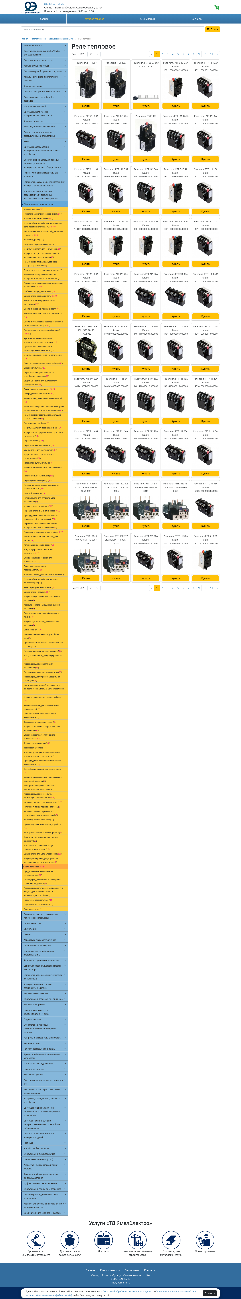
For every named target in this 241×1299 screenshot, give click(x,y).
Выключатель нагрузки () (37, 592)
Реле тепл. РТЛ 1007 (86, 62)
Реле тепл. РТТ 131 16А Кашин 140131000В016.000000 (86, 225)
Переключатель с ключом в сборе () (42, 511)
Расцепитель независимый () (39, 476)
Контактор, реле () (34, 240)
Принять (210, 1293)
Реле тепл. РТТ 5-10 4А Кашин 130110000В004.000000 (176, 173)
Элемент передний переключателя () (42, 309)
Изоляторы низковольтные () (38, 900)
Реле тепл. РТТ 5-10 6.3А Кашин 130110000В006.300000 (145, 225)
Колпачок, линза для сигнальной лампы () (44, 574)
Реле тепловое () (34, 867)
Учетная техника (32, 1043)
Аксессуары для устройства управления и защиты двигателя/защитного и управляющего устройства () (43, 891)
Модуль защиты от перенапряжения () (42, 428)
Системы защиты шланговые (38, 60)
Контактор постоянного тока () (39, 820)
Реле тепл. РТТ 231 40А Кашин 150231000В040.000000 (146, 540)
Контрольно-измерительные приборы (42, 1037)
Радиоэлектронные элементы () (39, 904)
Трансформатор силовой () (37, 743)
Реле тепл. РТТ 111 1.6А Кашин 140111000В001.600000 (205, 330)
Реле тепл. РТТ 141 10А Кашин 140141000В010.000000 (146, 382)
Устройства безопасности (36, 1148)
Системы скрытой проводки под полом (43, 71)
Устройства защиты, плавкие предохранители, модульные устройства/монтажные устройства (41, 195)
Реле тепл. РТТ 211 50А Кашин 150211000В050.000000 (86, 120)
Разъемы (28, 1143)
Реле (26, 141)
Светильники (30, 929)
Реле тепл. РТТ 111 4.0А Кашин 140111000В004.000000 (146, 330)
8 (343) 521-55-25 (54, 4)
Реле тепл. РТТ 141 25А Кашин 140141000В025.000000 (116, 120)
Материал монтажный (35, 106)
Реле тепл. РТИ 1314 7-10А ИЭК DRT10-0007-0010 (86, 540)
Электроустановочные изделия (39, 126)
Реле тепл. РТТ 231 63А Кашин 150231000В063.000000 (206, 487)
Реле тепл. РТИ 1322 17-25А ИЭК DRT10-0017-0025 (116, 540)
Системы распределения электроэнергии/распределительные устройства (42, 151)
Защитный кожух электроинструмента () (43, 270)
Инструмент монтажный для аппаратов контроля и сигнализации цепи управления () (44, 689)
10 (204, 54)
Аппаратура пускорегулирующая (40, 940)
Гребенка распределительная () (39, 291)
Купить (86, 106)
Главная (44, 19)
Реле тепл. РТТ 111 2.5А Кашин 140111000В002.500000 (116, 330)
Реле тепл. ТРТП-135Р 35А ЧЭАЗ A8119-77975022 (86, 330)
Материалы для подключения (38, 1063)
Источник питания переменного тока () (42, 807)
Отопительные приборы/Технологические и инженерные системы (40, 1028)
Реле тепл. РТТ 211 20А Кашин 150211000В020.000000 (146, 435)
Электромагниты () (33, 909)
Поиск (212, 29)
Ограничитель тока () (34, 368)
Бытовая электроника (34, 1004)
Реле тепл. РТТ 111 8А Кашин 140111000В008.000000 (206, 120)
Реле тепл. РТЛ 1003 (145, 116)
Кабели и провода (33, 45)
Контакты (196, 19)
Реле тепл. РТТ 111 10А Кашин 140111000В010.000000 (86, 173)
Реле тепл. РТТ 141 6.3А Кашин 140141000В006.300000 (86, 382)
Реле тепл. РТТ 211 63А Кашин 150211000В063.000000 (86, 435)
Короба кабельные (33, 86)
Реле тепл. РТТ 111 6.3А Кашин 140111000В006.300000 (116, 173)
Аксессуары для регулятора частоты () (43, 672)
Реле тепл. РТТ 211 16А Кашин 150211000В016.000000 (116, 435)
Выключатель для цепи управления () (43, 854)
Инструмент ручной (33, 1074)
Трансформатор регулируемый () (39, 722)
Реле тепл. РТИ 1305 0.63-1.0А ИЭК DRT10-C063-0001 (86, 487)
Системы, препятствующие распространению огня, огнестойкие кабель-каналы (42, 1124)
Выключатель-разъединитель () (40, 296)
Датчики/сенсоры (32, 923)
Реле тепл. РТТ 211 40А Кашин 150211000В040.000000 (176, 277)
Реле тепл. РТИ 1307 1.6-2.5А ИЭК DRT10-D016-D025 (116, 487)
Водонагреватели (32, 1019)
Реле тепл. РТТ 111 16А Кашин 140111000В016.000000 (206, 173)
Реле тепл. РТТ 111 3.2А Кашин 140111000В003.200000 (176, 540)
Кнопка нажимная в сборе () (38, 506)
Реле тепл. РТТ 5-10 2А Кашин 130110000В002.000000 (206, 540)
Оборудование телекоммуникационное (43, 999)
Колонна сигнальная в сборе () (39, 545)
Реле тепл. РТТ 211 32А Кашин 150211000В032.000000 (146, 277)
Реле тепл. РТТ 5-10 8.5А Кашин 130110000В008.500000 (175, 225)
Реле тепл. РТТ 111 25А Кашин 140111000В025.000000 (116, 277)
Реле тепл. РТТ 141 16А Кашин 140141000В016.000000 (176, 382)
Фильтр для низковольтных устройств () (43, 832)
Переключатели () (34, 441)
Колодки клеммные (33, 121)
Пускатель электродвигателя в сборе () (43, 532)
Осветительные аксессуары (37, 945)
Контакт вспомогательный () (38, 218)
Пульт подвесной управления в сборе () (43, 363)
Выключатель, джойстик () (36, 423)
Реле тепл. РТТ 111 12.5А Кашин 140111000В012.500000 (205, 66)
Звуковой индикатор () (34, 493)
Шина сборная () (32, 630)
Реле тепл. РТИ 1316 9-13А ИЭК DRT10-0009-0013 (146, 487)
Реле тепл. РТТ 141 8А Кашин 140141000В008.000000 (116, 382)
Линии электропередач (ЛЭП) (38, 1159)
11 (211, 54)
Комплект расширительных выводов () (43, 651)
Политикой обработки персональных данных (128, 1291)
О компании (147, 19)
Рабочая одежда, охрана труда (39, 1049)
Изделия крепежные (34, 1069)
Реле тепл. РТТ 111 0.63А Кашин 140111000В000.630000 (205, 277)
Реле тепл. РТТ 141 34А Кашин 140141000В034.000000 (146, 173)
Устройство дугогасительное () (38, 463)
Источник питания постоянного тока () (43, 802)
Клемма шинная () (33, 209)
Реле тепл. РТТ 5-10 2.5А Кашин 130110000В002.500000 (175, 66)
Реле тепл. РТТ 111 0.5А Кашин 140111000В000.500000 (205, 435)
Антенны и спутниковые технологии (41, 960)
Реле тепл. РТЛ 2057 (116, 62)
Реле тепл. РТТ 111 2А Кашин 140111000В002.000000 (206, 225)
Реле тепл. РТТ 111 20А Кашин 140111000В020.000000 (86, 277)
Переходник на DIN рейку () (37, 480)
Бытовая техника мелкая (36, 993)
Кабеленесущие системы (36, 66)
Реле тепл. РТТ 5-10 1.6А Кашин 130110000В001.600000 (116, 225)
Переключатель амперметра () (39, 445)
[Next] (217, 54)
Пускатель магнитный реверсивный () (43, 214)
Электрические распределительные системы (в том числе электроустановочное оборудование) (42, 163)
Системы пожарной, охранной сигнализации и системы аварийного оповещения (42, 1111)
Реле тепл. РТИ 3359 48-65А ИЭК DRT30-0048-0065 (175, 487)
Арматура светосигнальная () (39, 389)
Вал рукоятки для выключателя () (40, 450)
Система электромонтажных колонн (42, 91)
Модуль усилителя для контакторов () (42, 249)
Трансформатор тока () (35, 748)
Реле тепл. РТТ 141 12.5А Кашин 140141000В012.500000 (175, 120)
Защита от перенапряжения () (39, 244)
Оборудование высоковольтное (39, 1154)
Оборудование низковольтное (62, 39)
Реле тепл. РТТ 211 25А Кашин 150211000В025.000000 (176, 435)
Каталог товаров (94, 19)
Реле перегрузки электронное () (39, 587)
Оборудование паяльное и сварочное (42, 1189)
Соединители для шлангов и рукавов (42, 1213)
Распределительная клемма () (39, 394)
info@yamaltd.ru (120, 1282)
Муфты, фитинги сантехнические (40, 1183)
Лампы (27, 934)
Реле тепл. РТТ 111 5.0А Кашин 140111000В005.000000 (176, 330)
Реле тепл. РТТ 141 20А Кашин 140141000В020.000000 (206, 382)
